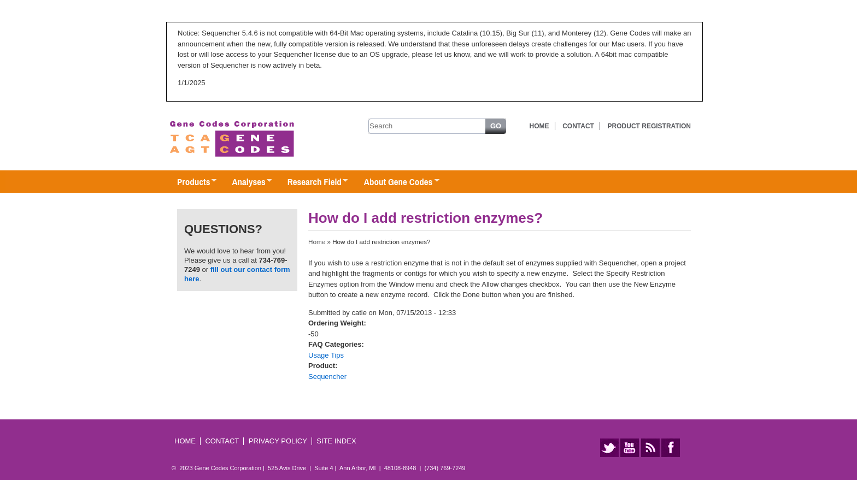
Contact (578, 126)
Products (191, 182)
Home (539, 126)
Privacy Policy (278, 441)
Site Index (336, 441)
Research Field (312, 182)
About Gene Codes (396, 182)
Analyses (246, 182)
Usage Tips (326, 355)
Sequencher (327, 376)
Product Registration (649, 126)
